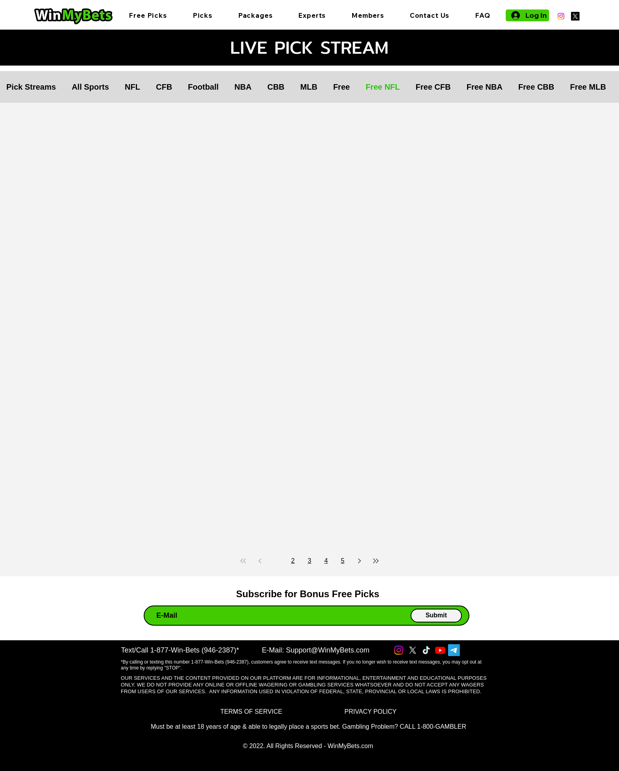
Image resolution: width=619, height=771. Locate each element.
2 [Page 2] (293, 560)
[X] (575, 16)
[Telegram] (454, 650)
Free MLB (588, 87)
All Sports (90, 87)
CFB (164, 87)
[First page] (243, 561)
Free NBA (485, 87)
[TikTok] (426, 650)
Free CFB (433, 87)
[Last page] (376, 561)
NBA (242, 87)
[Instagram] (561, 16)
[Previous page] (260, 561)
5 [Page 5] (343, 560)
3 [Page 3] (309, 560)
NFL (132, 87)
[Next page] (359, 561)
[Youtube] (440, 650)
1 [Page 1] (276, 560)
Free (341, 87)
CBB (275, 87)
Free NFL (383, 87)
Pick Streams (31, 87)
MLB (308, 87)
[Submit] (436, 615)
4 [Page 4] (326, 560)
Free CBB (536, 87)
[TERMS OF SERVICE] (251, 712)
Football (203, 87)
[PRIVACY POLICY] (370, 712)
